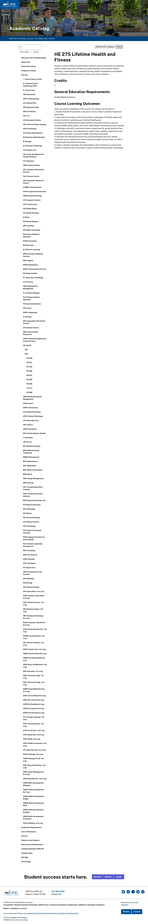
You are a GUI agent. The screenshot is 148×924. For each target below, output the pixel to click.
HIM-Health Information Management (32, 398)
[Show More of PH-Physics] (21, 513)
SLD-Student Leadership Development (32, 545)
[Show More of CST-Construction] (21, 204)
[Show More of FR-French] (21, 308)
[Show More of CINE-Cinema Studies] (21, 165)
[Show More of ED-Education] (21, 245)
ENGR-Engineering (30, 265)
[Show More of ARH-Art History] (21, 111)
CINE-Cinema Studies (31, 165)
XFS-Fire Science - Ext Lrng (34, 730)
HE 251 (29, 375)
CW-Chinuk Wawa (30, 209)
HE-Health (39, 39)
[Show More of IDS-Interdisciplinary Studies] (21, 433)
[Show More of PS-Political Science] (21, 522)
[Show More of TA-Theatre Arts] (21, 567)
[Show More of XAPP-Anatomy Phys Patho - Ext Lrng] (21, 595)
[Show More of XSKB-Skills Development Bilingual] (21, 783)
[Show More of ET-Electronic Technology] (21, 277)
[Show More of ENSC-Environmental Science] (21, 269)
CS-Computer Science (31, 200)
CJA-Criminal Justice (31, 176)
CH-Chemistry (28, 161)
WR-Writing (27, 583)
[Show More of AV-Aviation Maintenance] (21, 133)
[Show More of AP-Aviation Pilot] (21, 103)
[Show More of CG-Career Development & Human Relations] (21, 154)
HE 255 (29, 384)
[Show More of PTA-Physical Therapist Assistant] (21, 530)
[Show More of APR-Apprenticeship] (21, 107)
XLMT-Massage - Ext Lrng (33, 754)
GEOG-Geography (30, 312)
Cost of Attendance (28, 832)
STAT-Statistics (29, 563)
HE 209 (29, 358)
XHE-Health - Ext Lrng (31, 739)
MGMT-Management (31, 457)
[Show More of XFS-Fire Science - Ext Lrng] (21, 730)
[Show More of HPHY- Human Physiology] (21, 416)
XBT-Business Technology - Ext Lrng (33, 617)
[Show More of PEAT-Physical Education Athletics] (21, 493)
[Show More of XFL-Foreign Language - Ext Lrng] (21, 717)
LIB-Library (27, 442)
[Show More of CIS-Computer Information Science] (21, 169)
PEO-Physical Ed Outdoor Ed (34, 500)
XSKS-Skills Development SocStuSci (33, 817)
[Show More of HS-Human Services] (21, 420)
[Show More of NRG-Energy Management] (21, 478)
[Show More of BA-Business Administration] (21, 137)
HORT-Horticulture (30, 408)
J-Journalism (28, 437)
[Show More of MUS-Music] (21, 474)
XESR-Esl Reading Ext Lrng (33, 704)
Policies (24, 836)
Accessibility (8, 905)
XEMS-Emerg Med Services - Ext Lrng (34, 690)
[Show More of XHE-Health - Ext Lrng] (21, 739)
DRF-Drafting (28, 226)
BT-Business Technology (32, 146)
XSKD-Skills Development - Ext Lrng (33, 791)
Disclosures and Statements (32, 844)
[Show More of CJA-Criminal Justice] (21, 176)
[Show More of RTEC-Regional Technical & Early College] (21, 537)
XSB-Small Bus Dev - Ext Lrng (34, 779)
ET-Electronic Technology (33, 278)
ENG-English (28, 260)
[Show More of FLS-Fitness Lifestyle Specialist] (21, 297)
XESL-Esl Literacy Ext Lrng (33, 700)
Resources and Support (30, 840)
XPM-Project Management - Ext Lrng (34, 773)
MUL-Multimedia (29, 466)
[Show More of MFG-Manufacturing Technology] (21, 450)
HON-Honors (28, 403)
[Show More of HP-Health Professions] (21, 412)
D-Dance (26, 217)
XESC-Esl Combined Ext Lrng (34, 696)
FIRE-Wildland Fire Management (30, 287)
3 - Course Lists (29, 90)
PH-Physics (27, 513)
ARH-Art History (29, 111)
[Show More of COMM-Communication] (21, 187)
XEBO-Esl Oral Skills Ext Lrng (34, 653)
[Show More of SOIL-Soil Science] (21, 554)
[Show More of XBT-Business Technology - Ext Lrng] (21, 615)
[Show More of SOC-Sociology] (21, 550)
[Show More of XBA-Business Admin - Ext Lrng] (21, 609)
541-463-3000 (58, 891)
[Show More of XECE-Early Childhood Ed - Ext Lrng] (21, 664)
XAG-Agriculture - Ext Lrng (33, 591)
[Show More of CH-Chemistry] (21, 161)
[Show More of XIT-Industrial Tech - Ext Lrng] (21, 750)
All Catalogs (26, 862)
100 (26, 350)
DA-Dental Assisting (31, 213)
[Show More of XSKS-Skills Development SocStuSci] (21, 816)
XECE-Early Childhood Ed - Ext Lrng (35, 666)
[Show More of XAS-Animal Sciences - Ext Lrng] (21, 602)
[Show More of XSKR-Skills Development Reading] (21, 809)
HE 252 (29, 379)
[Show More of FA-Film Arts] (21, 282)
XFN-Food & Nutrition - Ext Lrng (33, 725)
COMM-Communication (32, 187)
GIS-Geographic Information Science (34, 322)
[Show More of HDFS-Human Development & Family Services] (21, 338)
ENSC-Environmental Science (34, 269)
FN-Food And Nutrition (32, 304)
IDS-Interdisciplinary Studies (34, 433)
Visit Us (108, 877)
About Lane (25, 62)
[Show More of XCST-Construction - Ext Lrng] (21, 649)
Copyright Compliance (96, 905)
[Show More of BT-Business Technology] (21, 145)
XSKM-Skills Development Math (33, 804)
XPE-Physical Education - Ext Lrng (34, 766)
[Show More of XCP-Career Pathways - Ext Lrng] (21, 642)
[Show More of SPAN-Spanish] (21, 559)
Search (36, 52)
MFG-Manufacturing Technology (31, 451)
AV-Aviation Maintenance (32, 133)
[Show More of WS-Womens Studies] (21, 587)
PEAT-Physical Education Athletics (33, 495)
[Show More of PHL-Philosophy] (21, 509)
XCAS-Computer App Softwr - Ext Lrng (34, 624)
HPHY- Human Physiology (33, 416)
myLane (137, 911)
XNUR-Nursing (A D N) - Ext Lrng (33, 760)
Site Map (24, 857)
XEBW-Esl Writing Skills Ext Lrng (34, 659)
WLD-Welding (28, 578)
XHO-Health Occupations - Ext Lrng (35, 744)
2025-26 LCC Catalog (17, 39)
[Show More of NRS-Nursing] (21, 482)
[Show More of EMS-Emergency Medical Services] (21, 254)
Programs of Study (28, 71)
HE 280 (29, 392)
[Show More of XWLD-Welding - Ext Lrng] (21, 823)
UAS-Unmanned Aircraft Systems (32, 573)
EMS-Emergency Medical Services (33, 255)
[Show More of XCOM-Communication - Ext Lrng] (21, 636)
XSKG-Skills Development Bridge (33, 797)
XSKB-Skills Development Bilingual (33, 784)
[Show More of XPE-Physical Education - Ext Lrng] (21, 765)
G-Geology (27, 317)
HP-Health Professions (32, 412)
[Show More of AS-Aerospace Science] (21, 120)
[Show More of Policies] (19, 836)
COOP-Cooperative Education (34, 191)
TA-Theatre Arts (29, 567)
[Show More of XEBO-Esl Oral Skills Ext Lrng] (21, 653)
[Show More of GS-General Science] (21, 327)
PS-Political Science (31, 522)
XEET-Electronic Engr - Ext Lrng (33, 677)
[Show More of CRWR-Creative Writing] (21, 196)
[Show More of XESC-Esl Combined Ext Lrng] (21, 695)
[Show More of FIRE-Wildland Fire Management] (21, 286)
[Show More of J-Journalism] (21, 437)
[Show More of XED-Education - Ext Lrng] (21, 671)
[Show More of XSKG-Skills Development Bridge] (21, 796)
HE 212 (29, 362)
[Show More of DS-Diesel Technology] (21, 230)
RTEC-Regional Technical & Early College (34, 538)
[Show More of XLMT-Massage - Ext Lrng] (21, 754)
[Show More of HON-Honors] (21, 403)
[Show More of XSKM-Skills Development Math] (21, 803)
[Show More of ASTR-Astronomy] (21, 128)
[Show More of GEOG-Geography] (21, 312)
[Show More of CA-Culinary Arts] (21, 150)
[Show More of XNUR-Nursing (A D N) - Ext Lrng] (21, 758)
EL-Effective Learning (31, 249)
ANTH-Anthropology (31, 99)
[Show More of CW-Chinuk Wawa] (21, 208)
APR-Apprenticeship (31, 107)
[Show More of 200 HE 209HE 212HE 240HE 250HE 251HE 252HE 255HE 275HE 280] (23, 354)
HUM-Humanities (30, 429)
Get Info (97, 877)
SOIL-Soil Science (30, 555)
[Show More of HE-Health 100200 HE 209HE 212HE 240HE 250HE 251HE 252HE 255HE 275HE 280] (21, 345)
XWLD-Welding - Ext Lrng (33, 823)
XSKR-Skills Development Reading (33, 811)
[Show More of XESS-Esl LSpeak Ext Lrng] (21, 708)
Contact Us (56, 894)
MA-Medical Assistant (31, 446)
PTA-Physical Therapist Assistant (32, 531)
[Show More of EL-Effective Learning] (21, 249)
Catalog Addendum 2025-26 (32, 849)
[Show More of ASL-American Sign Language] (21, 124)
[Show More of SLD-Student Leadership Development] (21, 543)
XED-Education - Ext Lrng (33, 671)
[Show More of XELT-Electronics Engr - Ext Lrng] (21, 682)
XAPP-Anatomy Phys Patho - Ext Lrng (34, 597)
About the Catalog (28, 66)
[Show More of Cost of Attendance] (19, 831)
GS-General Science (31, 328)
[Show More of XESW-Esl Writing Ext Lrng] (21, 712)
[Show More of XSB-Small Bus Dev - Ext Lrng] (21, 778)
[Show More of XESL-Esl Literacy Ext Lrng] (21, 700)
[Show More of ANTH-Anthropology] (21, 98)
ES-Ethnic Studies (30, 273)
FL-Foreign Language (31, 293)
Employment (73, 905)
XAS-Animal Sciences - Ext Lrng (33, 603)
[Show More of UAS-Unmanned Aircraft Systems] (21, 572)
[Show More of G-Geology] (21, 316)
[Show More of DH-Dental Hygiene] (21, 221)
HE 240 (29, 367)
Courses (30, 39)
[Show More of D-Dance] (21, 217)
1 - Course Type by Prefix (32, 79)
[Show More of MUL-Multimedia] (21, 465)
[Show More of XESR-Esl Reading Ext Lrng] (21, 704)
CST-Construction (30, 204)
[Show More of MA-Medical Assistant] (21, 446)
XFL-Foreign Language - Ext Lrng (34, 718)
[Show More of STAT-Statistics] (21, 563)
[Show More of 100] (23, 349)
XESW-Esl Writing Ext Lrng (33, 713)
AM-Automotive (29, 94)
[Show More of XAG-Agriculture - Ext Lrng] (21, 591)
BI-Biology (27, 141)
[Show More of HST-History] (21, 424)
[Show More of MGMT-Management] (21, 457)
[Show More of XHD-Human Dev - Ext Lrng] (21, 734)
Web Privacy (43, 905)
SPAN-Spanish (28, 559)
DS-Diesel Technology (31, 230)
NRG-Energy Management (33, 478)
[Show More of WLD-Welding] (21, 578)
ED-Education (28, 245)
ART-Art (26, 116)
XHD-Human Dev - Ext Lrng (33, 735)
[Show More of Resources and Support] (19, 840)
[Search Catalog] (30, 46)
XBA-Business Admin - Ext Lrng (33, 610)
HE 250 (29, 371)
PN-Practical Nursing (31, 517)
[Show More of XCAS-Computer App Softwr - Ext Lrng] (21, 622)
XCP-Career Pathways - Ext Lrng (33, 644)
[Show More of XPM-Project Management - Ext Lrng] (21, 772)
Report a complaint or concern (15, 908)
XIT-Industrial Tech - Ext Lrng (34, 750)
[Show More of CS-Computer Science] (21, 200)
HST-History (28, 425)
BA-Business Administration (34, 137)
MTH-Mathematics (30, 461)
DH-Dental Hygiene (30, 221)
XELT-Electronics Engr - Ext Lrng (34, 683)
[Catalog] (105, 46)
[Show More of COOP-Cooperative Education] (21, 191)
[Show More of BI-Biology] (21, 141)
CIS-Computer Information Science (33, 171)
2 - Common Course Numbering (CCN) (30, 85)
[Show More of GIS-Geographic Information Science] (21, 321)
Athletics (82, 905)
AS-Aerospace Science (32, 120)
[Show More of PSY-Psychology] (21, 526)
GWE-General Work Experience (30, 333)
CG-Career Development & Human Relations (33, 155)
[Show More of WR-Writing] (21, 583)
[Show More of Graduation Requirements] (19, 827)
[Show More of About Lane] (19, 62)
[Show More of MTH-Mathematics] (21, 461)
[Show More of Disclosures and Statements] (19, 844)
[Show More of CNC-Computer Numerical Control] (21, 180)
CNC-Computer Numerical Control (33, 182)
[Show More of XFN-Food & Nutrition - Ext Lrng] (21, 723)
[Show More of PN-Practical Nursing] (21, 517)
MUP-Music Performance (33, 470)
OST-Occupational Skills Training (33, 488)
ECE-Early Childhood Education (31, 235)
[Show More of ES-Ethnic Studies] (21, 273)
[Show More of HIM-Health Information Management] (21, 396)
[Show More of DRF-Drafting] (21, 225)
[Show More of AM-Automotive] (21, 94)
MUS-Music (27, 474)
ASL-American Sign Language (34, 124)
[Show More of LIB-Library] (21, 442)
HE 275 (29, 388)
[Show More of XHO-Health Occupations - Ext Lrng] (21, 743)
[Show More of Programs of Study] (19, 70)
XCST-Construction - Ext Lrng (34, 649)
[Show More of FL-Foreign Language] (21, 293)
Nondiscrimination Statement (26, 905)
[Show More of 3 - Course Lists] (21, 90)
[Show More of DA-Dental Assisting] (21, 213)
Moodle (126, 911)
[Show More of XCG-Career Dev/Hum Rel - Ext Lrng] (21, 629)
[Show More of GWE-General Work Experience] (21, 332)
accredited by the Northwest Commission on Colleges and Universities (51, 913)
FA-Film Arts (28, 282)
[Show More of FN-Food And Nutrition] (21, 304)
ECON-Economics (30, 241)
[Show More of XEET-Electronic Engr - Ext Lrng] (21, 675)
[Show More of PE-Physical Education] (21, 504)
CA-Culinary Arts (29, 150)
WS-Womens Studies (31, 587)
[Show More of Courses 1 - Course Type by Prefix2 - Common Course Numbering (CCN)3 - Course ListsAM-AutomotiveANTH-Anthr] (19, 75)
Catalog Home (26, 853)
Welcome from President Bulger (33, 58)
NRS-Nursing (28, 483)
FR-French (27, 308)
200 (45, 39)
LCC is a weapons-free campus (15, 917)
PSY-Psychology (29, 526)
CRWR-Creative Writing (32, 196)
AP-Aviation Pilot (29, 103)
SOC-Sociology (29, 550)
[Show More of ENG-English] (21, 260)
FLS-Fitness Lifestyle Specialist (31, 298)
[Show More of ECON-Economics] (21, 241)
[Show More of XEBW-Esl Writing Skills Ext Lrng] (21, 658)
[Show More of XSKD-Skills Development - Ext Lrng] (21, 789)
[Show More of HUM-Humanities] (21, 429)
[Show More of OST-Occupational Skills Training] (21, 487)
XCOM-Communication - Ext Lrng (34, 637)
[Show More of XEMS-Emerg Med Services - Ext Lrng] (21, 689)
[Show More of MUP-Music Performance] (21, 470)
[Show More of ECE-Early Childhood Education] (21, 234)
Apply (119, 877)
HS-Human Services (31, 420)
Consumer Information (58, 905)
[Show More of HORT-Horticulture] (21, 407)
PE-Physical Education (32, 505)
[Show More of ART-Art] (21, 116)
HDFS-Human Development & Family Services (34, 340)
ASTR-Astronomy (30, 129)
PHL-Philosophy (29, 509)
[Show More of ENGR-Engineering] (21, 265)
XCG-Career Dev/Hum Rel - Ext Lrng (35, 630)
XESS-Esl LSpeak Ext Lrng (33, 708)
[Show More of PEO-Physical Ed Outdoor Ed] (21, 500)
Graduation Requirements (31, 827)
